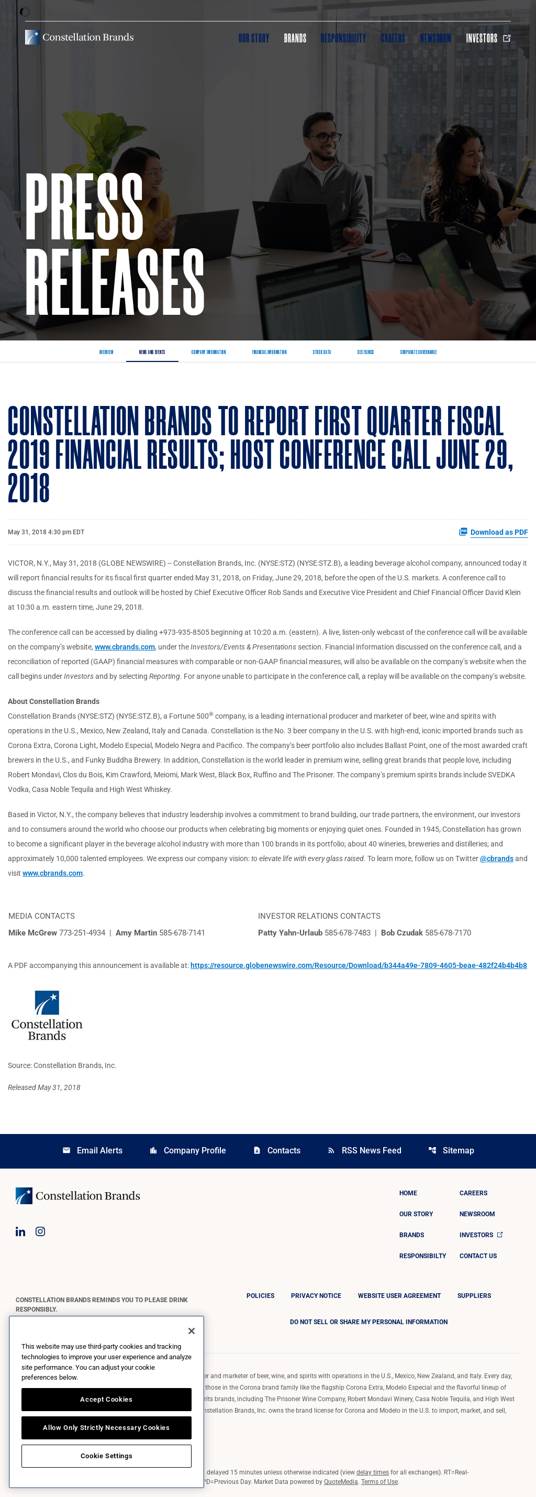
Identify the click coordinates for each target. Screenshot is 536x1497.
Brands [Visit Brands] (295, 38)
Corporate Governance (418, 352)
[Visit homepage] (79, 37)
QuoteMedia (341, 1481)
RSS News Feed (364, 1150)
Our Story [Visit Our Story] (254, 38)
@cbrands (496, 858)
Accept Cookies (106, 1399)
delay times (372, 1472)
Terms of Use (379, 1481)
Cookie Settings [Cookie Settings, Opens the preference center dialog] (107, 1456)
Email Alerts (92, 1150)
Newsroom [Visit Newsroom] (436, 38)
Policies (260, 1296)
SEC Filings (366, 352)
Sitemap (451, 1150)
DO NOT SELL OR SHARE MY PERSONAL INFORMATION (369, 1322)
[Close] (191, 1330)
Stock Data (322, 352)
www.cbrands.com (125, 647)
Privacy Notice (316, 1296)
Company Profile (187, 1150)
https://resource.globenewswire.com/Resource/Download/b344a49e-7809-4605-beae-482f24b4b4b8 (359, 965)
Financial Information (269, 352)
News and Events (152, 352)
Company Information (209, 352)
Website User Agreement (399, 1296)
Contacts (276, 1150)
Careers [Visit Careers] (393, 38)
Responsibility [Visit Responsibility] (343, 38)
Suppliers (474, 1296)
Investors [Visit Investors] (488, 38)
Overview (106, 352)
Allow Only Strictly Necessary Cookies (106, 1428)
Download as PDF (493, 531)
